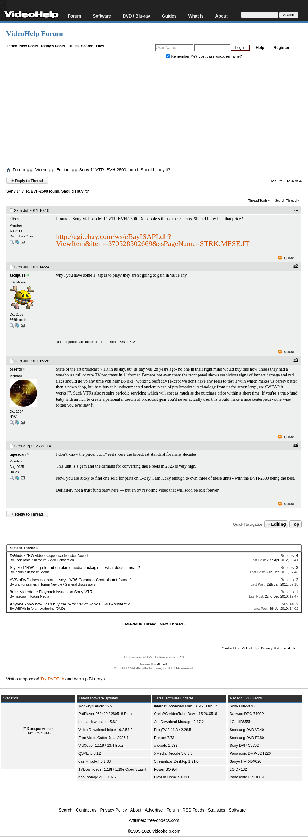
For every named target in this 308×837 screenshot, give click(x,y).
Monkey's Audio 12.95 (96, 706)
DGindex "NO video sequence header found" (49, 555)
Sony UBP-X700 (243, 706)
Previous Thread (140, 624)
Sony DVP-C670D (244, 745)
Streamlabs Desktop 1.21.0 (176, 761)
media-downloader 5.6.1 (98, 722)
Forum (74, 16)
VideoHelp (250, 648)
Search (87, 46)
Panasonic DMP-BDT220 (250, 753)
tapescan (18, 454)
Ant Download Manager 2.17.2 (179, 722)
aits (13, 219)
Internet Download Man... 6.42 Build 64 (186, 706)
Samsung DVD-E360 (247, 738)
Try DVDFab (52, 678)
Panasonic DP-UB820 (248, 777)
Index (12, 46)
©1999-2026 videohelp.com (154, 831)
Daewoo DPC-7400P (247, 714)
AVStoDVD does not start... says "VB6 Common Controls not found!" (70, 580)
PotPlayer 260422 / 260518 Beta (105, 714)
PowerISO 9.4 (165, 769)
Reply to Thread (27, 180)
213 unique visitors (38, 728)
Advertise (154, 810)
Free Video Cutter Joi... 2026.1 (103, 738)
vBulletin (162, 664)
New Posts (28, 46)
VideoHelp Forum (34, 33)
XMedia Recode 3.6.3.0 (173, 753)
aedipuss (18, 275)
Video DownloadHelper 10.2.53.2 (105, 730)
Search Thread (286, 200)
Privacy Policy (113, 810)
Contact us (86, 810)
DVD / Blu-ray (136, 16)
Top (295, 524)
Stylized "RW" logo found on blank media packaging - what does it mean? (75, 567)
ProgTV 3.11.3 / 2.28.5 (172, 730)
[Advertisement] (157, 115)
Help (260, 47)
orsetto (16, 369)
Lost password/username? (220, 56)
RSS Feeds (193, 810)
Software (102, 16)
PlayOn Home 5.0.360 (172, 777)
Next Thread (171, 624)
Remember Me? (182, 56)
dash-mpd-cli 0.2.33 (94, 761)
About (221, 16)
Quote (286, 258)
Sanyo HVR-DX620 (245, 761)
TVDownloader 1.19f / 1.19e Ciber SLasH (112, 769)
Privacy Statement (275, 648)
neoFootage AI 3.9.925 (97, 777)
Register (282, 47)
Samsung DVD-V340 (247, 730)
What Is (195, 16)
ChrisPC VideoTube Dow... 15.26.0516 (185, 714)
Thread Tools (257, 200)
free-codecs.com (163, 820)
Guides (169, 16)
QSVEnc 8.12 (89, 753)
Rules (74, 46)
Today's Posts (52, 46)
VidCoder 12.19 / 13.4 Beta (100, 745)
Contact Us (230, 648)
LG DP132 (238, 769)
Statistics (216, 810)
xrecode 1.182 (165, 745)
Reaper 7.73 (164, 738)
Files (100, 46)
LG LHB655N (240, 722)
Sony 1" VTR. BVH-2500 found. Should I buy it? (124, 169)
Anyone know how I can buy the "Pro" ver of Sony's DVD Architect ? (70, 604)
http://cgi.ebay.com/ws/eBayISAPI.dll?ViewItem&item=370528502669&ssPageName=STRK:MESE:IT (153, 239)
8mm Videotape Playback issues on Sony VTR (51, 592)
